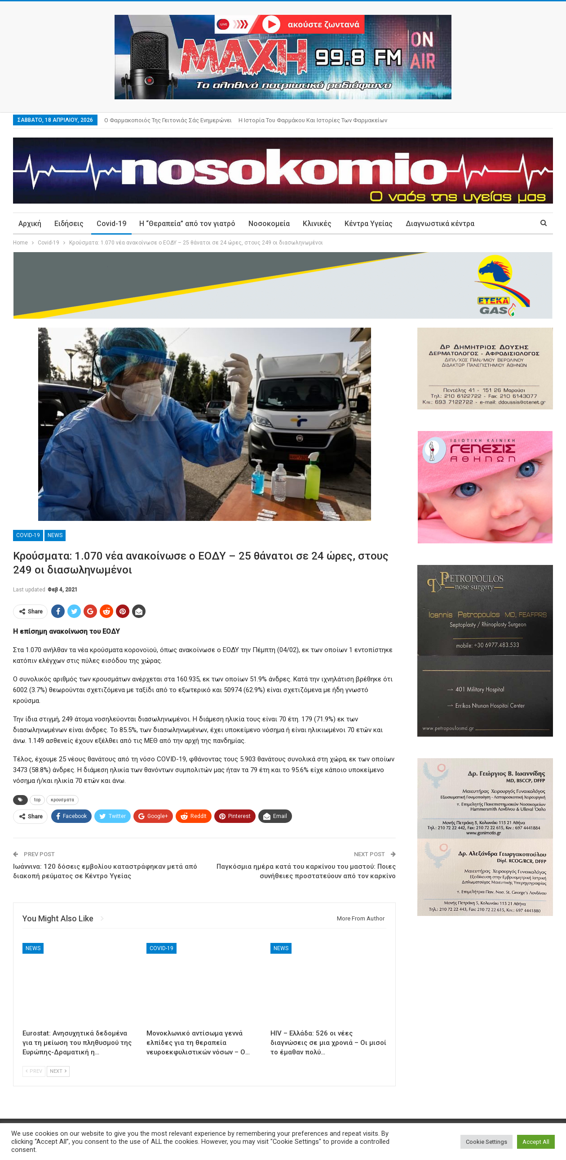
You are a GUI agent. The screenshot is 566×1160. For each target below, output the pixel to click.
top (37, 799)
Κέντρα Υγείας (369, 223)
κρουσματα (62, 799)
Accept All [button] (535, 1141)
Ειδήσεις (69, 223)
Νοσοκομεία (269, 223)
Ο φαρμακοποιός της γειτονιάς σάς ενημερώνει (168, 120)
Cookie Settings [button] (486, 1141)
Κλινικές (317, 223)
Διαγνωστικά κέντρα (440, 223)
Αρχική (29, 223)
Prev (34, 1071)
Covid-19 (111, 223)
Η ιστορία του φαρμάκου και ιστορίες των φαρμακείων (313, 120)
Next (58, 1071)
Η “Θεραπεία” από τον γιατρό (187, 223)
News (55, 535)
